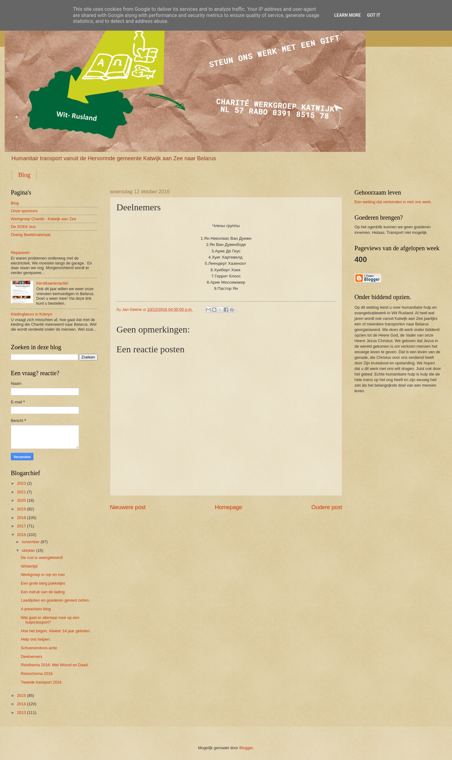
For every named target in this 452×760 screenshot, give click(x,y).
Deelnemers (31, 656)
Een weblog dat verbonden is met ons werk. (393, 202)
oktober (28, 550)
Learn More (347, 15)
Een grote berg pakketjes (43, 583)
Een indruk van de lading (43, 592)
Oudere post (326, 507)
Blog (24, 174)
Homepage (228, 507)
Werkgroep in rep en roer (43, 574)
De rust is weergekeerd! (42, 557)
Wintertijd (29, 566)
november (30, 541)
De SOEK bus (23, 226)
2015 (21, 695)
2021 (21, 492)
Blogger (246, 747)
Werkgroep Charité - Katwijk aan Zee (43, 219)
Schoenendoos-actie (39, 648)
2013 (21, 712)
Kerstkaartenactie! (52, 283)
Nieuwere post (128, 507)
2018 (21, 517)
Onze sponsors (24, 210)
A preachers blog (36, 609)
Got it (373, 15)
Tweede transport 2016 (41, 682)
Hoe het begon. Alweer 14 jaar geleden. (56, 631)
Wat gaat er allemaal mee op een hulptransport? (50, 620)
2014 (21, 704)
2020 (21, 500)
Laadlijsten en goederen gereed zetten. (55, 600)
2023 (21, 483)
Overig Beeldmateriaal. (31, 234)
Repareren (20, 252)
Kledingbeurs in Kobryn (31, 314)
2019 (21, 509)
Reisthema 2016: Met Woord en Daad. (55, 665)
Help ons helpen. (36, 639)
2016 (21, 534)
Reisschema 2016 (37, 673)
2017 (21, 526)
